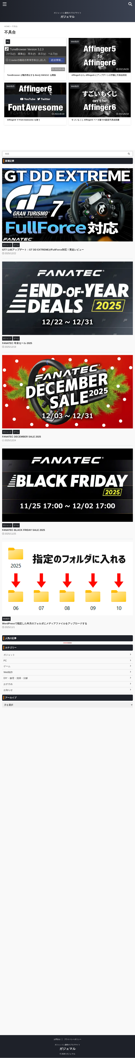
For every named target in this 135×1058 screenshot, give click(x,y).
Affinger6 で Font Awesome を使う (25, 124)
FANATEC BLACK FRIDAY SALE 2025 (25, 534)
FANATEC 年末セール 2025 (18, 347)
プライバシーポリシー (72, 768)
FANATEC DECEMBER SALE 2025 (22, 440)
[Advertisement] (66, 734)
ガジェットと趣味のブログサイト (67, 774)
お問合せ (57, 768)
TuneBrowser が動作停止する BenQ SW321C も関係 (34, 75)
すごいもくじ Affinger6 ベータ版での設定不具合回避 (98, 124)
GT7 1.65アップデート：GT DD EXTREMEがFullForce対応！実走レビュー (45, 253)
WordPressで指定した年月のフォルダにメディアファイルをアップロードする (47, 627)
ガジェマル (67, 16)
